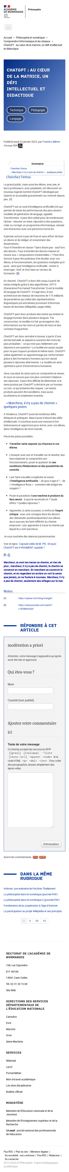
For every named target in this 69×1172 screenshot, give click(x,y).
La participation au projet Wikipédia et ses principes (33, 911)
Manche (10, 1029)
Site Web (11, 990)
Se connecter (12, 1159)
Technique (16, 110)
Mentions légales (39, 1151)
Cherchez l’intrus (18, 168)
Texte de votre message (24, 744)
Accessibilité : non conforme (19, 1155)
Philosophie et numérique (30, 37)
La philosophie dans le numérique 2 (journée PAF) (32, 900)
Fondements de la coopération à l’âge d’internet (31, 905)
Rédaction (54, 1155)
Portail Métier (13, 1073)
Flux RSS (8, 1151)
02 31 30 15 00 (18, 984)
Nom (11, 684)
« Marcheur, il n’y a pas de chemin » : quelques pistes (36, 172)
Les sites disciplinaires (18, 1085)
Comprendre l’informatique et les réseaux (27, 41)
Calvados (11, 1016)
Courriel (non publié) (21, 700)
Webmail (11, 1060)
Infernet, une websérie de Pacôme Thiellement (30, 888)
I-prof (9, 1067)
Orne (9, 1035)
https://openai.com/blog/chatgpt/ (35, 598)
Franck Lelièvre (51, 141)
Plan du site (22, 1151)
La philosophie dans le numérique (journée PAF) (31, 894)
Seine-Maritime (14, 1041)
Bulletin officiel (14, 1091)
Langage (15, 119)
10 (36, 920)
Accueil (8, 37)
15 (44, 920)
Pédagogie (38, 110)
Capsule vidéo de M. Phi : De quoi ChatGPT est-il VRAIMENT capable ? (30, 545)
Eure (8, 1023)
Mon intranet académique (20, 1079)
